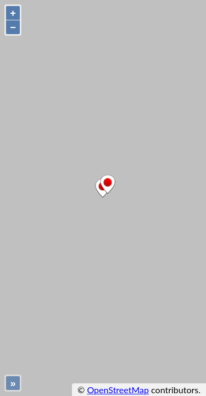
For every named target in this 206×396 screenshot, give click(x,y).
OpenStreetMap (118, 389)
